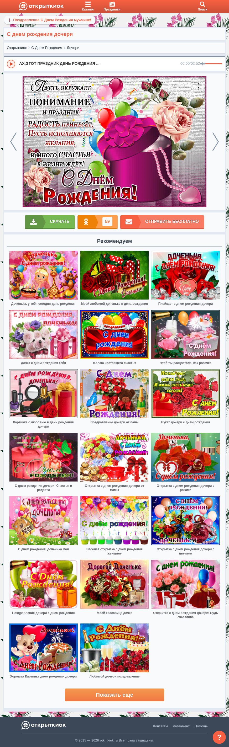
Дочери (73, 48)
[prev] (13, 141)
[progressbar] (213, 64)
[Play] (11, 64)
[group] (114, 64)
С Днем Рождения (46, 48)
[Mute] (202, 64)
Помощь (201, 726)
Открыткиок (17, 48)
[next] (215, 141)
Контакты (160, 726)
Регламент (181, 726)
